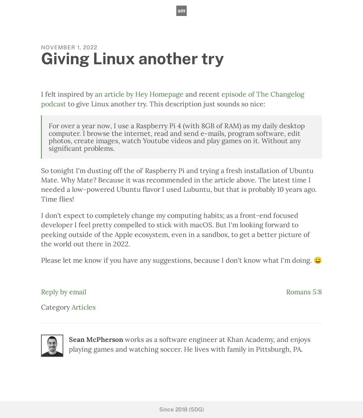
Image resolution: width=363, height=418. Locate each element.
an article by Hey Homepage (139, 94)
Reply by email (63, 291)
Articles (84, 307)
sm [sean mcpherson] (181, 10)
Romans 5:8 (304, 291)
